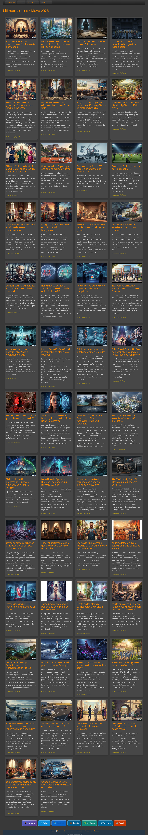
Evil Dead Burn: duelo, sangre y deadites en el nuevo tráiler (21, 417)
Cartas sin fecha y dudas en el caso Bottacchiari (91, 43)
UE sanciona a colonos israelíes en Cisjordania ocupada (124, 227)
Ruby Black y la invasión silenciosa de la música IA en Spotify (91, 665)
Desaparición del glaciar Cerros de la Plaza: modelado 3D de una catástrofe (89, 419)
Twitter (44, 823)
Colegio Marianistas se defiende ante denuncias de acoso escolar (126, 726)
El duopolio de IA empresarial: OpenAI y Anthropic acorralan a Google (17, 483)
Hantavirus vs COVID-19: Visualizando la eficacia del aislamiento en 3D (55, 288)
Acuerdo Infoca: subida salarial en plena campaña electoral (126, 546)
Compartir (29, 823)
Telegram (105, 823)
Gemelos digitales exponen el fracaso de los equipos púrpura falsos (20, 546)
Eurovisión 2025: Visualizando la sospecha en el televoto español (56, 352)
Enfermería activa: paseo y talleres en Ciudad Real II (125, 664)
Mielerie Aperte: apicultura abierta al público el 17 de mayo (125, 105)
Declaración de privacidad (66, 831)
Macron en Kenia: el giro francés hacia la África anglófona (89, 726)
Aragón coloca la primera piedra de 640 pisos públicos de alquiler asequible (91, 105)
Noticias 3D (11, 2)
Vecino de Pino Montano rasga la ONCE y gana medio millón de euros (92, 546)
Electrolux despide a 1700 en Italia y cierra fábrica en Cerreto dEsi (91, 169)
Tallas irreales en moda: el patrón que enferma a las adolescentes (54, 607)
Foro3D (21, 2)
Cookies (97, 831)
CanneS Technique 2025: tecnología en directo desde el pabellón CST (56, 785)
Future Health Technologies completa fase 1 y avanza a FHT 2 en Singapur (55, 44)
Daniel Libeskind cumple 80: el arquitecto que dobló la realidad (20, 288)
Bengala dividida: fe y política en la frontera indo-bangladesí (56, 227)
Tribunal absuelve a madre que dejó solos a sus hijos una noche (55, 546)
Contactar (52, 831)
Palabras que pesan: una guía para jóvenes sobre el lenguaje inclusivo (20, 105)
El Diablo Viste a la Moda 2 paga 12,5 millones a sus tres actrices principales (20, 169)
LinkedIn (74, 823)
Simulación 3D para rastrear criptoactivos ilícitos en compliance (91, 288)
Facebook (59, 823)
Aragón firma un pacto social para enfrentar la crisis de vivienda (21, 44)
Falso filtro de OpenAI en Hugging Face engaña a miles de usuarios (54, 482)
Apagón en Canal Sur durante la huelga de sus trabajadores (125, 44)
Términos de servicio (85, 831)
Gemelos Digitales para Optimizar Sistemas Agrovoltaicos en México (18, 665)
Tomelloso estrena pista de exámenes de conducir (55, 725)
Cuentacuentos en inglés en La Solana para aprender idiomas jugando (21, 785)
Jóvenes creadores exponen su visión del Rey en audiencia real (20, 227)
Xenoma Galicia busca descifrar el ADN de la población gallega (18, 352)
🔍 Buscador (45, 2)
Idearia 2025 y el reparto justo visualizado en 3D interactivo (124, 418)
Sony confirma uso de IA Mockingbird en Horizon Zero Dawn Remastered (56, 418)
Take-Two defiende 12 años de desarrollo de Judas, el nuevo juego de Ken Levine (126, 352)
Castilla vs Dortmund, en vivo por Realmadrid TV (126, 167)
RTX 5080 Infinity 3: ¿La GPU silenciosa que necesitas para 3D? (125, 482)
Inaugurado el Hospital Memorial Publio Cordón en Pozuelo (126, 288)
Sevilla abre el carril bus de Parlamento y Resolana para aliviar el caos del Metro (126, 607)
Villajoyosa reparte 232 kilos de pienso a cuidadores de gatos (91, 227)
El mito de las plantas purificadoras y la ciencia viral (90, 607)
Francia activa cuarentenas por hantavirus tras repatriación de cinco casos (20, 726)
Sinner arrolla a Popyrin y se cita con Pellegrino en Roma (56, 167)
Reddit (120, 823)
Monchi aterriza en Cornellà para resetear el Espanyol (55, 664)
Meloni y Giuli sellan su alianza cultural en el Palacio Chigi (56, 105)
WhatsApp (89, 823)
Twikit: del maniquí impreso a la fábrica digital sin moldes (91, 351)
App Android (32, 2)
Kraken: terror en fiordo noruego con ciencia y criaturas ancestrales (88, 482)
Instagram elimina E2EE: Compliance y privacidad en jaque (21, 607)
